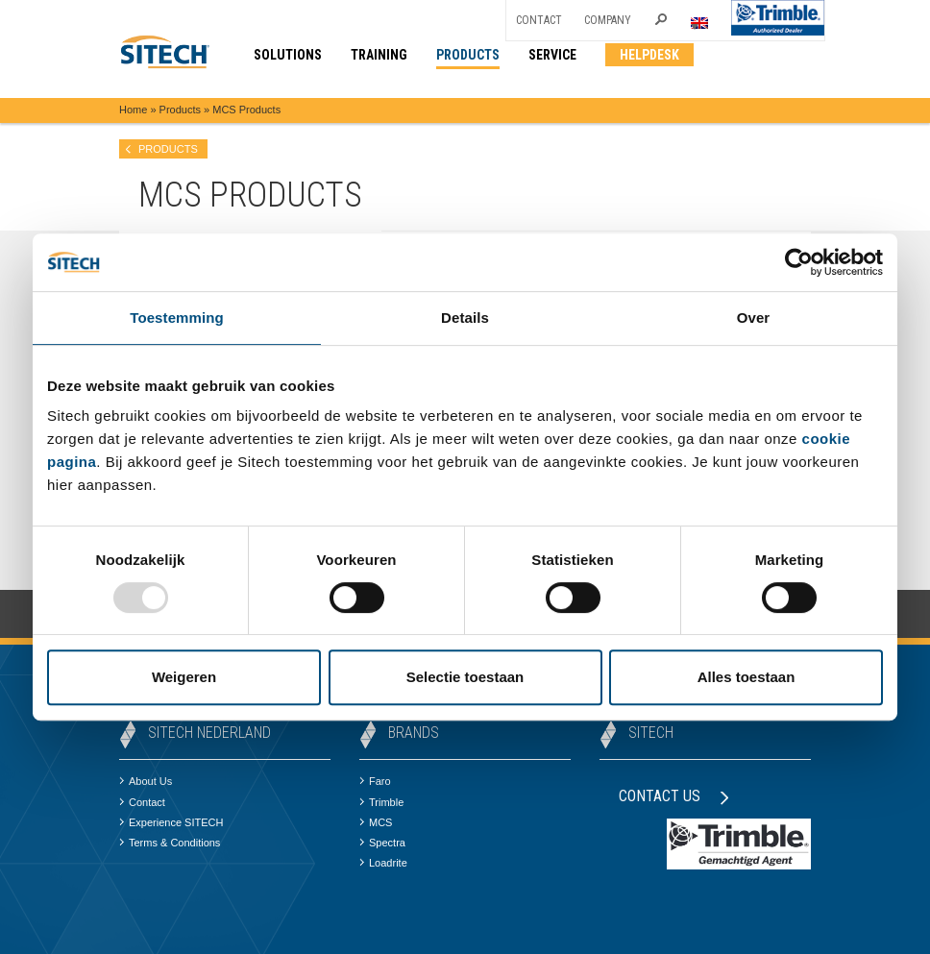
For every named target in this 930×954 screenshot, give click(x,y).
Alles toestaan (746, 677)
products (168, 149)
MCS (375, 822)
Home (133, 109)
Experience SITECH (171, 822)
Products (180, 109)
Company (607, 20)
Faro (375, 781)
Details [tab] (465, 317)
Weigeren (184, 677)
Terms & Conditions (169, 842)
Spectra (382, 842)
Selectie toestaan (465, 677)
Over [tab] (754, 317)
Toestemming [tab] (177, 317)
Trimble (381, 802)
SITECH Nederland (209, 732)
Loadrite (383, 862)
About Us (145, 781)
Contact (539, 20)
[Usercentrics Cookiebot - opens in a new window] (799, 262)
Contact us (674, 796)
